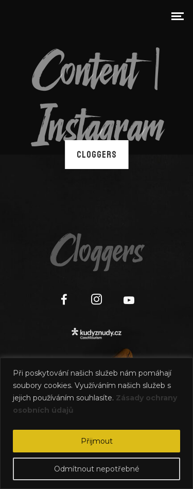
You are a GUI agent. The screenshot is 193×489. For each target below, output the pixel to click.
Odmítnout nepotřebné (96, 469)
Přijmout (97, 441)
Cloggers (97, 154)
